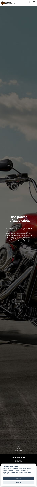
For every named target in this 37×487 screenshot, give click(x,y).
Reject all (18, 482)
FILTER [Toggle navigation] (18, 461)
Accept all (18, 478)
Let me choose (7, 474)
